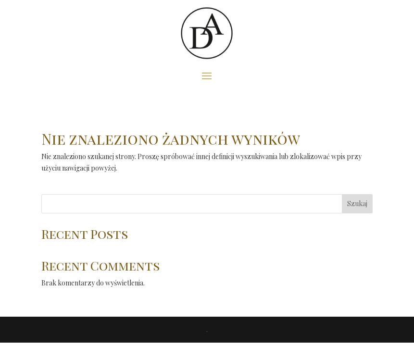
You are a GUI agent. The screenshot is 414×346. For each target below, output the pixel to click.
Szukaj (357, 203)
